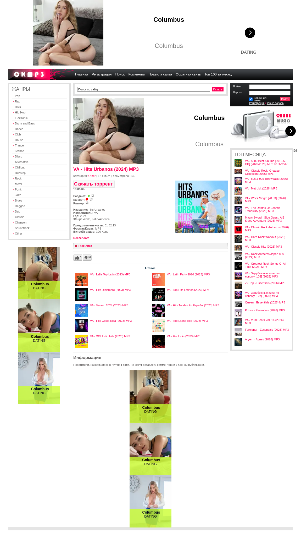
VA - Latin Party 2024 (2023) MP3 (188, 274)
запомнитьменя (260, 99)
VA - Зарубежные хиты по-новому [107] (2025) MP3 (262, 294)
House (19, 140)
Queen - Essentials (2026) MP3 (265, 302)
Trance (19, 145)
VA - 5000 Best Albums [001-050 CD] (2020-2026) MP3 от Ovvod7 (266, 162)
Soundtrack (22, 228)
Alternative (22, 162)
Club (18, 134)
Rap (17, 101)
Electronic (21, 117)
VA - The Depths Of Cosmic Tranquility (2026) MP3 (262, 209)
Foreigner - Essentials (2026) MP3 (267, 329)
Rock (18, 178)
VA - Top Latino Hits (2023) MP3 (187, 320)
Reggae (20, 206)
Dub (17, 211)
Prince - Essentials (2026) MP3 (265, 310)
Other (18, 233)
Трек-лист (85, 245)
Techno (19, 151)
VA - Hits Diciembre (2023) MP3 (110, 289)
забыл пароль (275, 103)
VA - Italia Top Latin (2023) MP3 (110, 274)
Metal (18, 184)
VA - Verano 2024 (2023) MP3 (109, 305)
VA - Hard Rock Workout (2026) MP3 (265, 238)
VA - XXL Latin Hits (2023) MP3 (110, 336)
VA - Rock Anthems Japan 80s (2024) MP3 (264, 255)
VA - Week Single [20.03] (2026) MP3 (265, 200)
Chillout (20, 167)
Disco (18, 156)
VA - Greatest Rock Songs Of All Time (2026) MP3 (265, 265)
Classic (19, 217)
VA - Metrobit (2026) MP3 (261, 188)
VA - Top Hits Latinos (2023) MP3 (188, 289)
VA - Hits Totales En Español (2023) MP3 (193, 305)
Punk (18, 189)
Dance (19, 128)
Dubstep (20, 173)
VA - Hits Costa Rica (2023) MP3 (111, 320)
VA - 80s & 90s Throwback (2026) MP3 (266, 180)
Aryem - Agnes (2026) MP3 (262, 339)
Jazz (18, 195)
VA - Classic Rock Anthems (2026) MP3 (267, 229)
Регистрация (256, 103)
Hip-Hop (20, 112)
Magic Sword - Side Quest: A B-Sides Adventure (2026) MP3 (265, 219)
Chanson (20, 222)
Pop (17, 95)
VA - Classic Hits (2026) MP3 (263, 246)
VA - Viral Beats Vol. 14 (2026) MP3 (264, 321)
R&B (18, 106)
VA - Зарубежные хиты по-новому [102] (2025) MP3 (262, 275)
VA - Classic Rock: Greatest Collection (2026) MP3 (262, 172)
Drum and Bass (25, 123)
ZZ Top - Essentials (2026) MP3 (265, 283)
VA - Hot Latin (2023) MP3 (183, 336)
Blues (18, 200)
